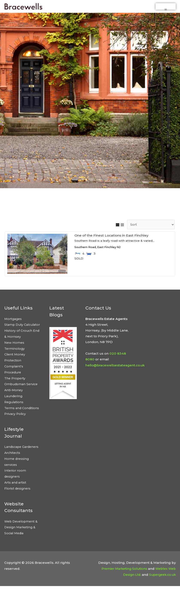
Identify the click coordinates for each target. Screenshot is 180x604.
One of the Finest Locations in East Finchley (112, 240)
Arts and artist (16, 501)
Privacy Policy (15, 428)
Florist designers (18, 507)
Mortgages (13, 324)
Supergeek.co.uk (161, 592)
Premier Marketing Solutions (121, 586)
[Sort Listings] (149, 230)
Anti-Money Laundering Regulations (14, 405)
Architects (12, 472)
